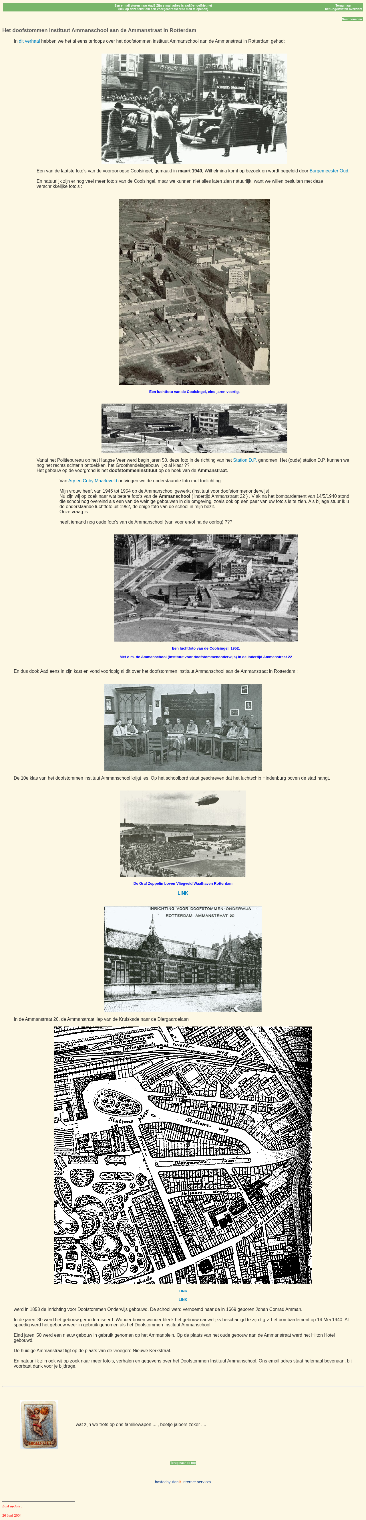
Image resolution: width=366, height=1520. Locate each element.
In (16, 41)
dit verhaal (29, 41)
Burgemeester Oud (329, 170)
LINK (183, 893)
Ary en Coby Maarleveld (92, 480)
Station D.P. (245, 460)
